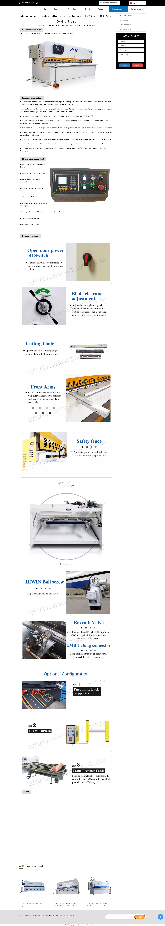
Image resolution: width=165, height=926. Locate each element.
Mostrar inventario (125, 29)
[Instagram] (76, 3)
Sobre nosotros (29, 916)
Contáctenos (70, 916)
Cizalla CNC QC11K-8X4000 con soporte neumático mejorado (32, 904)
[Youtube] (73, 3)
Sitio (93, 26)
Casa (20, 916)
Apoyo (52, 916)
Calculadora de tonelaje (109, 3)
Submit (125, 65)
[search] (119, 916)
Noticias (46, 916)
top (160, 916)
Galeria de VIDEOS (125, 25)
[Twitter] (70, 3)
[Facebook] (63, 3)
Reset (137, 65)
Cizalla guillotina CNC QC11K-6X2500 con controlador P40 (97, 904)
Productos (38, 916)
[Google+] (66, 3)
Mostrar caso (123, 20)
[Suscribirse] (139, 917)
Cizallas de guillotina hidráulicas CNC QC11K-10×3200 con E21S (65, 904)
